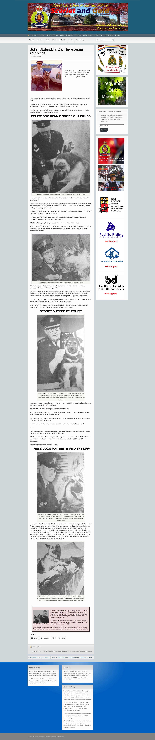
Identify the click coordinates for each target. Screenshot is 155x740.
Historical (40, 40)
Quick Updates (109, 35)
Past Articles (99, 35)
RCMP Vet (50, 651)
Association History (52, 35)
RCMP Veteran (57, 651)
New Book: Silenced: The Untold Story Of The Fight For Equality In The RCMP (72, 657)
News (47, 40)
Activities (41, 35)
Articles (31, 40)
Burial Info (69, 35)
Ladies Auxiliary (88, 35)
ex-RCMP (36, 651)
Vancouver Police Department (77, 651)
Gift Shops (78, 35)
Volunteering (80, 40)
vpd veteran (89, 651)
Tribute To (63, 40)
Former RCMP (43, 651)
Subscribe (103, 129)
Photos (54, 40)
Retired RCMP (65, 651)
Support (117, 35)
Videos (71, 40)
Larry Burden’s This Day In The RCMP (39, 657)
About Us (34, 35)
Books (62, 35)
